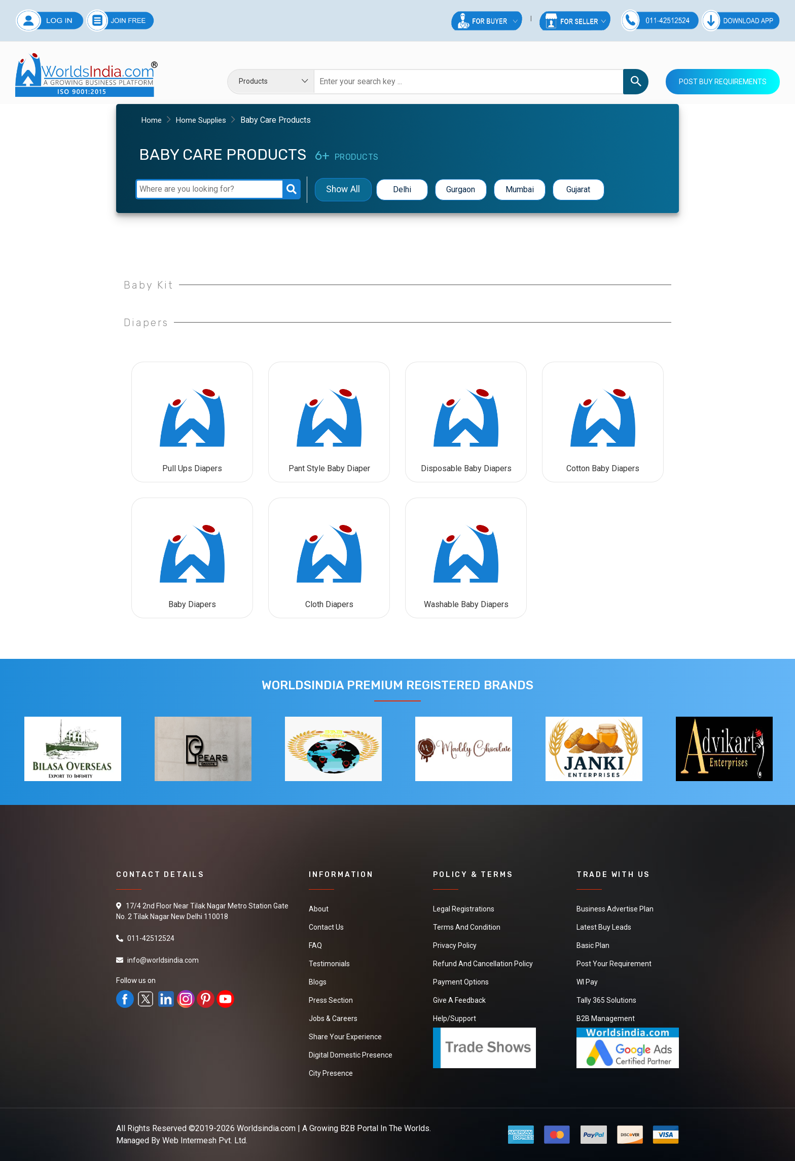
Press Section (331, 1000)
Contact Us (326, 927)
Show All (343, 189)
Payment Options (461, 982)
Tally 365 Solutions (606, 1000)
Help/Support (454, 1018)
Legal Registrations (463, 909)
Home (152, 120)
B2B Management (605, 1018)
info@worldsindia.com (163, 960)
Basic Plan (592, 945)
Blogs (318, 982)
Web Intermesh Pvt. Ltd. (204, 1140)
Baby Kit (149, 285)
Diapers (146, 322)
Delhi (402, 189)
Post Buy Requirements (723, 82)
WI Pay (587, 982)
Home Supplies (204, 120)
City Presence (331, 1073)
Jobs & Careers (333, 1018)
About (319, 909)
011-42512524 (150, 938)
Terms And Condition (466, 927)
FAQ (315, 945)
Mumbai (519, 189)
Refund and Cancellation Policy (483, 964)
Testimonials (329, 964)
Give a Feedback (459, 1000)
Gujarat (578, 189)
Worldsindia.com (266, 1128)
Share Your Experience (345, 1037)
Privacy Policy (455, 945)
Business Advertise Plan (615, 909)
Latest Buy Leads (603, 927)
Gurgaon (460, 189)
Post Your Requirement (614, 964)
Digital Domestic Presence (350, 1055)
